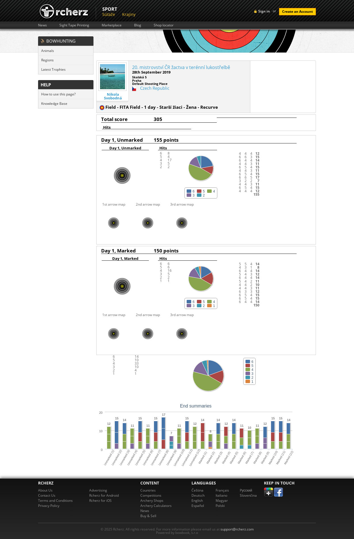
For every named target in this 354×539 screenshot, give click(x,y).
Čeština (197, 490)
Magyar (222, 500)
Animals (47, 50)
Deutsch (198, 495)
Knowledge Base (54, 103)
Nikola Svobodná (113, 96)
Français (222, 490)
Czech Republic (154, 88)
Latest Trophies (53, 69)
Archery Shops (151, 500)
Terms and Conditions (55, 500)
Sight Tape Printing (74, 25)
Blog (137, 25)
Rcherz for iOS (100, 500)
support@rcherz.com (237, 529)
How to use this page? (58, 94)
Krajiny (129, 14)
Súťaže (108, 14)
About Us (45, 490)
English (197, 500)
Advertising (98, 490)
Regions (47, 60)
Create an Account (297, 11)
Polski (220, 505)
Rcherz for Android (104, 495)
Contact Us (46, 495)
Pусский (246, 490)
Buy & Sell (148, 515)
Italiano (221, 495)
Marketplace (112, 25)
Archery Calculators (156, 505)
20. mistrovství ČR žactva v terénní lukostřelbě (181, 67)
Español (197, 505)
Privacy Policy (48, 505)
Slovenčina (248, 495)
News (42, 25)
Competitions (150, 495)
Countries (148, 490)
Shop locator (164, 25)
